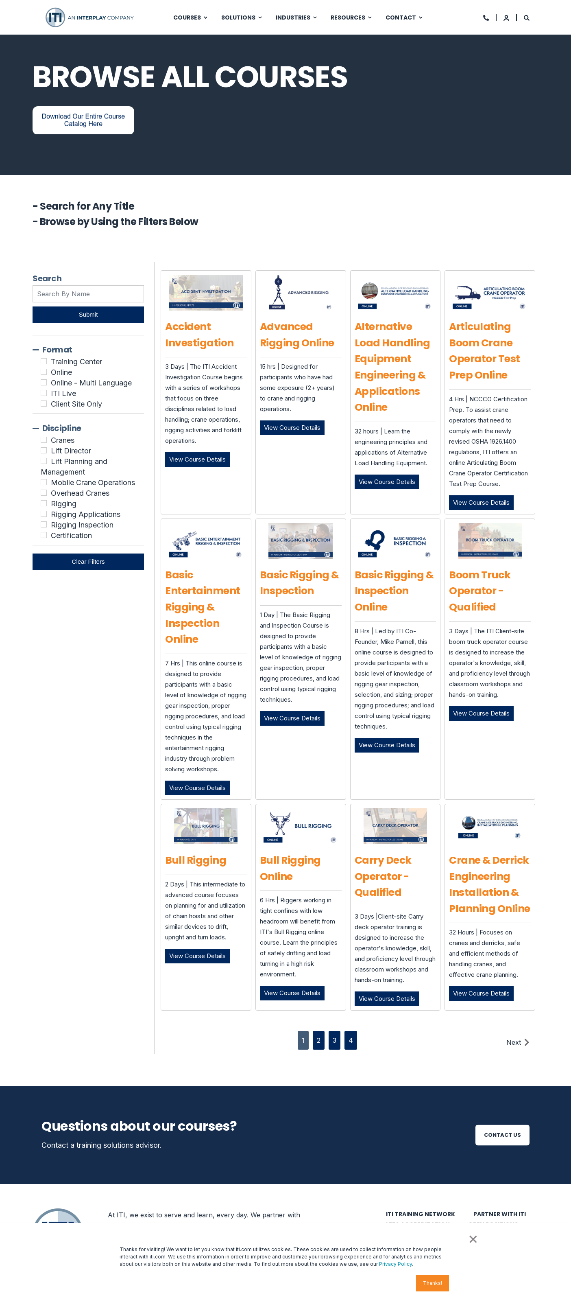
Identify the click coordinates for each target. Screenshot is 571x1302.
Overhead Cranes (80, 493)
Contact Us (502, 1135)
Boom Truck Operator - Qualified (479, 591)
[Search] (527, 17)
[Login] (506, 17)
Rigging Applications (85, 514)
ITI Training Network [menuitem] (420, 1214)
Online (61, 372)
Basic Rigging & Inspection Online (394, 591)
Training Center (76, 361)
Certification (71, 535)
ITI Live (63, 393)
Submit (88, 314)
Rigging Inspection (82, 525)
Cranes (62, 440)
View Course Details (199, 458)
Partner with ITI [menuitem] (499, 1214)
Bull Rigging (195, 860)
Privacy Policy (395, 1264)
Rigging (63, 503)
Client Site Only (76, 404)
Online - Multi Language (91, 383)
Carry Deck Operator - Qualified (383, 876)
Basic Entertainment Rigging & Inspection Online (202, 607)
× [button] (472, 1238)
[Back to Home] (90, 16)
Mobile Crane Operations (93, 482)
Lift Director (71, 450)
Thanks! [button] (432, 1283)
